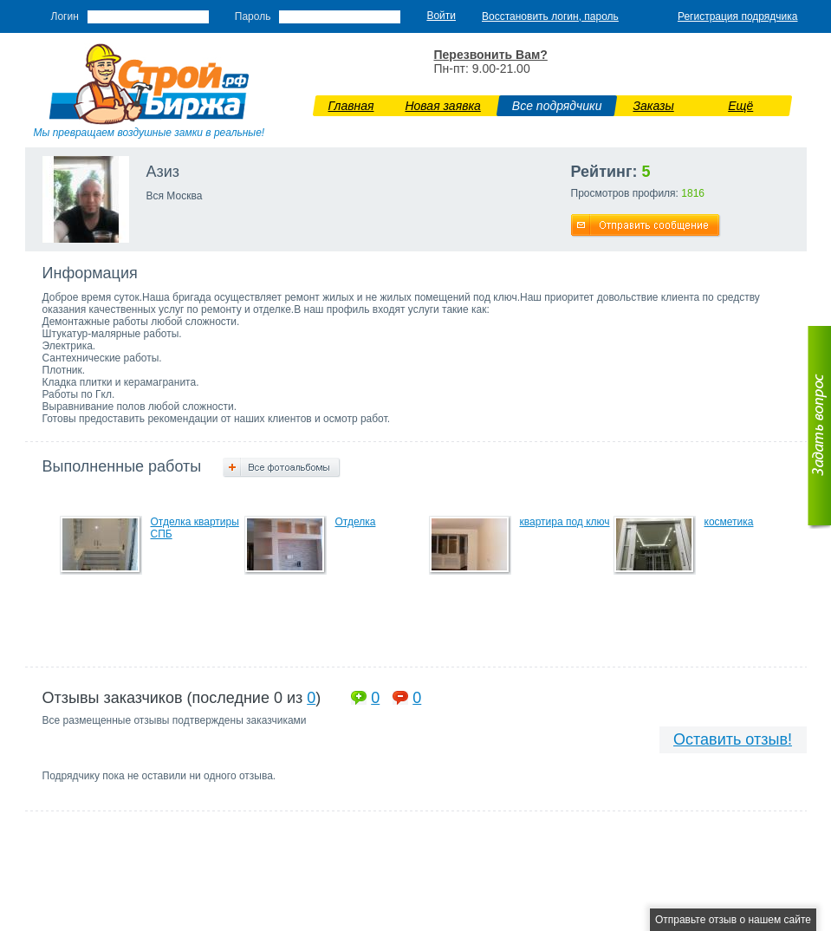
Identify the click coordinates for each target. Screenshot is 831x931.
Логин (65, 16)
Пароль (253, 16)
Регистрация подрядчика (738, 16)
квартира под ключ (565, 522)
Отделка (355, 522)
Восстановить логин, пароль (550, 16)
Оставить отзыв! (732, 739)
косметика (729, 522)
